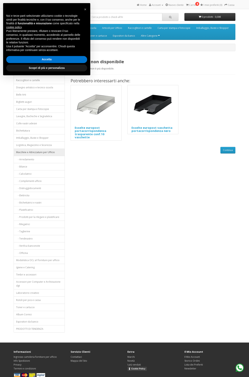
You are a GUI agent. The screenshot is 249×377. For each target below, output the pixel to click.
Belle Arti (21, 94)
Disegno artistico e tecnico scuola (34, 87)
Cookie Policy (138, 368)
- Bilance (21, 166)
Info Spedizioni (22, 360)
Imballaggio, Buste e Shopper (212, 28)
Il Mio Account (192, 357)
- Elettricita (22, 195)
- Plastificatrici (24, 209)
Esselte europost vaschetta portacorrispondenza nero (152, 129)
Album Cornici (24, 314)
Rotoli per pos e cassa (28, 300)
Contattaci (76, 357)
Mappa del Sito (79, 360)
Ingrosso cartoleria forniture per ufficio (35, 357)
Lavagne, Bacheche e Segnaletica (34, 116)
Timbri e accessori (26, 274)
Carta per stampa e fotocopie (174, 28)
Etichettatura (23, 130)
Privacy (17, 364)
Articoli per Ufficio (112, 28)
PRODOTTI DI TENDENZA (29, 329)
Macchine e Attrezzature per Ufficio (35, 152)
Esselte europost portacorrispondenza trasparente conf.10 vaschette (90, 132)
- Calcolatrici (24, 173)
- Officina (22, 253)
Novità (131, 360)
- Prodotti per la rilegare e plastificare (37, 217)
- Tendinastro (24, 238)
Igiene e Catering (25, 267)
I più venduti (134, 364)
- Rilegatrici (23, 224)
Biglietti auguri (24, 101)
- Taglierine (23, 231)
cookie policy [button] (14, 27)
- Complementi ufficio (29, 181)
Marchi (131, 357)
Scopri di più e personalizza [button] (47, 67)
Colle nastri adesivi (26, 123)
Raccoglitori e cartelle (140, 28)
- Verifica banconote (28, 245)
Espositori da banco (124, 35)
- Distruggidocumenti (28, 188)
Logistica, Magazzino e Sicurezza (34, 145)
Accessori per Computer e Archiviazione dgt (38, 283)
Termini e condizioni (25, 368)
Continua (228, 150)
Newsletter (190, 368)
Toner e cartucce (98, 35)
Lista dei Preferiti (193, 364)
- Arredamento (25, 159)
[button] (85, 9)
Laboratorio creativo (27, 293)
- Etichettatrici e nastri (28, 202)
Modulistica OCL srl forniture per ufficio (38, 260)
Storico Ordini (192, 360)
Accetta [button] (47, 59)
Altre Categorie (150, 35)
